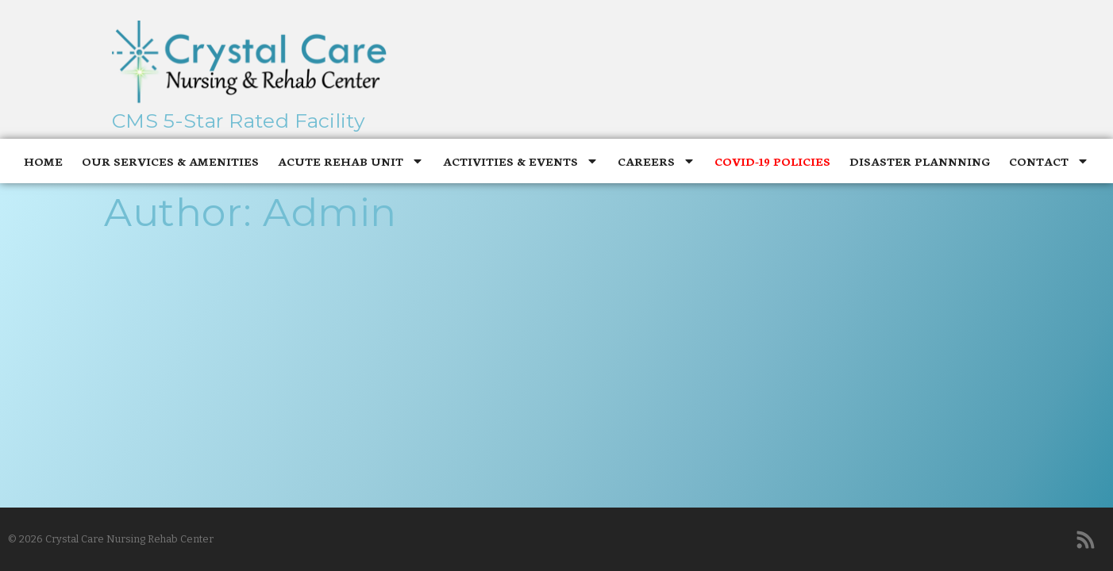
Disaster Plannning (919, 161)
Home (43, 161)
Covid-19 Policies (772, 161)
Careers (656, 161)
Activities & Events (521, 161)
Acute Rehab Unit (351, 161)
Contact (1049, 161)
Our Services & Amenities (170, 161)
